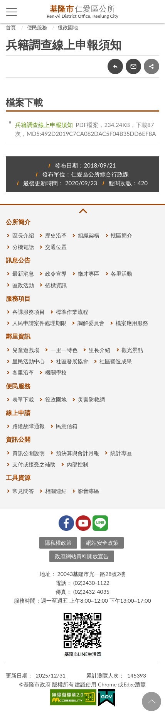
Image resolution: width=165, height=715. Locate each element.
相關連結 (56, 491)
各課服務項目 (28, 311)
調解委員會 (90, 323)
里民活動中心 (28, 361)
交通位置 (56, 247)
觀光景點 (132, 350)
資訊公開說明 (28, 453)
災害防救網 (91, 399)
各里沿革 (23, 372)
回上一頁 (115, 66)
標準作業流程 (72, 311)
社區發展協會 (72, 361)
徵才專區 (88, 273)
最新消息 (23, 273)
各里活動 (121, 273)
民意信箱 (66, 426)
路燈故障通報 (28, 426)
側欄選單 (11, 12)
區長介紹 (23, 235)
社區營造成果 (115, 361)
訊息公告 (18, 260)
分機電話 (23, 247)
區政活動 (23, 285)
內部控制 (77, 464)
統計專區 (121, 453)
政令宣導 (56, 273)
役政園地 (68, 27)
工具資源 (18, 477)
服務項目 (18, 298)
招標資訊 (56, 285)
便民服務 (37, 27)
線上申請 (18, 412)
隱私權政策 (58, 542)
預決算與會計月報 (77, 453)
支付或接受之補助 (34, 464)
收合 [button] (82, 211)
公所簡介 (18, 221)
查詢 (153, 11)
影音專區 (88, 491)
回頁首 (151, 701)
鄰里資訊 (18, 336)
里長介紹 (99, 350)
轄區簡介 (121, 235)
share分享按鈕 (151, 66)
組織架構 (88, 235)
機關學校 (56, 372)
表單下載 (23, 399)
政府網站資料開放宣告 (82, 556)
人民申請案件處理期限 (39, 323)
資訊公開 (18, 439)
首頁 (11, 27)
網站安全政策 (102, 542)
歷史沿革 (56, 235)
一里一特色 (64, 350)
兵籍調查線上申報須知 (44, 124)
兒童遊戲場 (25, 350)
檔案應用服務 (132, 323)
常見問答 (23, 491)
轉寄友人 (133, 66)
